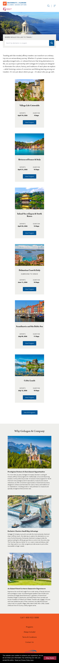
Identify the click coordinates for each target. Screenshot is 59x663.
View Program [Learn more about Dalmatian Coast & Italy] (29, 289)
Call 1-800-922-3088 (29, 617)
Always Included (29, 632)
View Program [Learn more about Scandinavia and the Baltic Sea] (29, 343)
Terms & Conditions (29, 637)
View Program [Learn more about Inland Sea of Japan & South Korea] (29, 233)
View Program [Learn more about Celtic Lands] (29, 397)
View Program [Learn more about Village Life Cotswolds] (29, 122)
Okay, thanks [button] (50, 658)
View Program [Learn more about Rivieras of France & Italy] (29, 176)
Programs (29, 627)
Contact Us (29, 642)
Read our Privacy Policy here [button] (24, 660)
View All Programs (29, 412)
